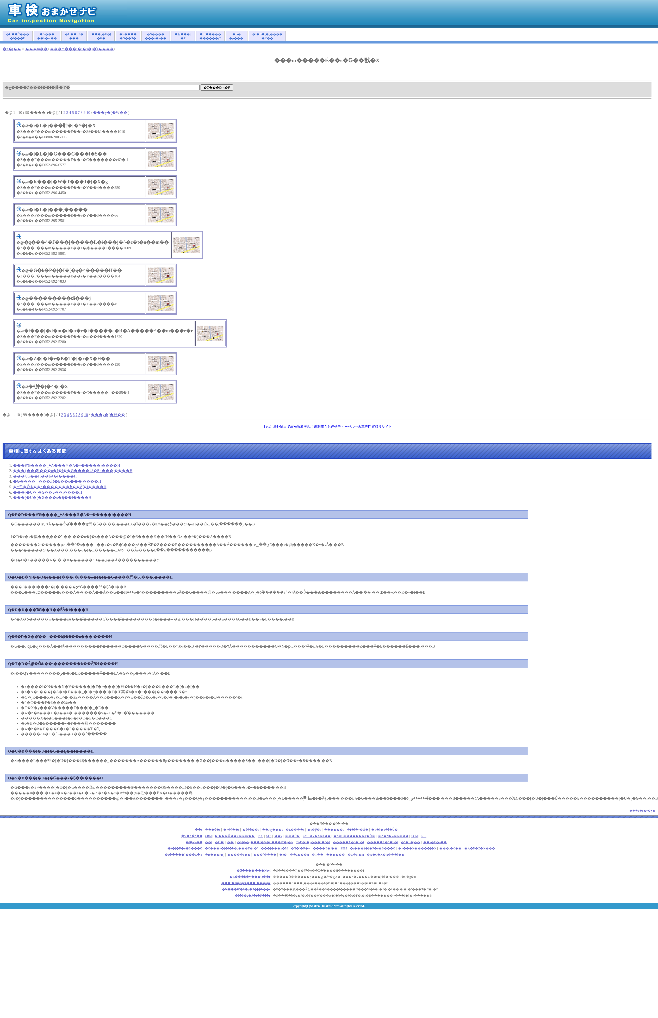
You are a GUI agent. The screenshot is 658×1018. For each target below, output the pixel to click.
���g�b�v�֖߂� (642, 810)
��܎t (208, 842)
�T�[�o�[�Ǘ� (384, 829)
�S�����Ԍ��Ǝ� (128, 36)
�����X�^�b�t (348, 842)
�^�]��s (231, 829)
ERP (423, 836)
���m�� (36, 49)
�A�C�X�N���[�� (386, 854)
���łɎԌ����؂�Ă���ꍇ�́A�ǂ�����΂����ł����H (66, 465)
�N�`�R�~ (300, 848)
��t (230, 842)
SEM (344, 848)
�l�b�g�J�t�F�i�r (252, 895)
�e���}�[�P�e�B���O (372, 848)
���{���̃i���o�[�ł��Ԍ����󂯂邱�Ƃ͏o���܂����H (72, 471)
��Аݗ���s (272, 829)
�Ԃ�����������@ (210, 36)
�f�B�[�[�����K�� (267, 36)
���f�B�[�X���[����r (245, 883)
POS (261, 836)
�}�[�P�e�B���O (184, 848)
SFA (268, 836)
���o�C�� (450, 848)
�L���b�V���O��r (249, 877)
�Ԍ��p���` (236, 36)
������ (335, 854)
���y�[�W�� (110, 112)
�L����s (295, 829)
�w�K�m (356, 854)
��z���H (299, 854)
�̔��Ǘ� (292, 836)
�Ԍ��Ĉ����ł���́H (17, 36)
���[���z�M (274, 848)
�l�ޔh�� (194, 842)
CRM (208, 836)
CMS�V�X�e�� (317, 836)
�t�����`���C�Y (183, 854)
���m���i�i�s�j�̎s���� (82, 49)
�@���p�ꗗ (183, 36)
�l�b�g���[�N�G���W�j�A (265, 842)
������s (334, 829)
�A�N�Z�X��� (393, 836)
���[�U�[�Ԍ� (101, 36)
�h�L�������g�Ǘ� (354, 836)
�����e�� (239, 854)
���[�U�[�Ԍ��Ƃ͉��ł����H (47, 492)
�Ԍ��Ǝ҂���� (74, 36)
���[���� (264, 854)
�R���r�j (215, 854)
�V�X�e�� (191, 836)
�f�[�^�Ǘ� (357, 829)
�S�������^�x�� (155, 36)
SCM (414, 836)
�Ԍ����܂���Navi (253, 870)
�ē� (283, 854)
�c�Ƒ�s (314, 829)
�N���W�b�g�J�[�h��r (246, 889)
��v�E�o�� (435, 842)
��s (198, 829)
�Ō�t (219, 842)
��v (278, 836)
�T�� (317, 854)
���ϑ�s (213, 829)
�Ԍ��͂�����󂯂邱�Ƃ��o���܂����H (57, 481)
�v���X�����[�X (417, 848)
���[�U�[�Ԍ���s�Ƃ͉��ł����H (52, 497)
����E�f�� (325, 848)
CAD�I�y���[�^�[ (313, 842)
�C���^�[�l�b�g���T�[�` (231, 848)
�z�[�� (12, 49)
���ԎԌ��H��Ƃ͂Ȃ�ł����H (45, 476)
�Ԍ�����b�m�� (47, 36)
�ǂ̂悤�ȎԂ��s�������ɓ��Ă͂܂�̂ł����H (59, 487)
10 (88, 112)
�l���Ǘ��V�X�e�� (235, 836)
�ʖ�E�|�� (410, 842)
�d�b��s (251, 829)
